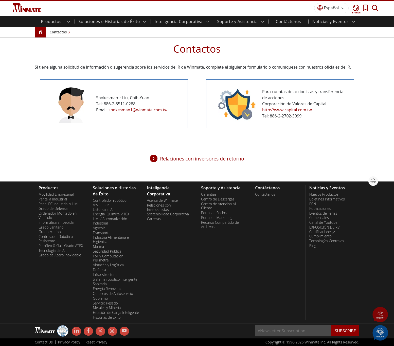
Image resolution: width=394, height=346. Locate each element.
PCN (312, 204)
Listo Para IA (102, 209)
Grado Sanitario (51, 227)
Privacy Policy (69, 342)
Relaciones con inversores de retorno (202, 158)
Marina (98, 246)
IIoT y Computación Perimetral (108, 258)
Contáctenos (288, 21)
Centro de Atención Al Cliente (218, 206)
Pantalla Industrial (53, 199)
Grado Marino (50, 232)
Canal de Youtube (323, 222)
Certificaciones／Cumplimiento (322, 234)
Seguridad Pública (107, 251)
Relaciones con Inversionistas (159, 207)
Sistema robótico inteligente (115, 279)
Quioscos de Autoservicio (113, 293)
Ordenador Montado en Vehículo (58, 215)
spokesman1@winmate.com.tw (138, 110)
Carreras (154, 219)
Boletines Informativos (327, 199)
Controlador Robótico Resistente (56, 238)
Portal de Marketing (216, 217)
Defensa (99, 270)
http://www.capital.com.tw (287, 110)
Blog (312, 245)
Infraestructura (105, 274)
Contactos (58, 32)
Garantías (208, 194)
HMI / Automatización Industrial (110, 221)
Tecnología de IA (52, 250)
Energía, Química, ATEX (111, 214)
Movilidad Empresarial (56, 194)
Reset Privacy (96, 342)
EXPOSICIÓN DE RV (324, 227)
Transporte (101, 233)
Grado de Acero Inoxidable (60, 255)
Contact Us (44, 342)
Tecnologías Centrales (326, 241)
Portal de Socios (214, 213)
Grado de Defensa (53, 208)
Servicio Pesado (105, 303)
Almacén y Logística (108, 265)
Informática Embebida (56, 222)
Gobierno (100, 298)
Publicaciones (320, 208)
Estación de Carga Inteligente (116, 312)
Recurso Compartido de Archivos (220, 224)
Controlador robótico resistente (110, 202)
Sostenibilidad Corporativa (168, 214)
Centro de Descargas (217, 199)
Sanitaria (100, 284)
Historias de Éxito (106, 317)
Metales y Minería (107, 308)
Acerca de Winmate (162, 200)
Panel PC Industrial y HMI (58, 204)
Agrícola (99, 228)
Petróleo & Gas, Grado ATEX (61, 245)
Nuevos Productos (323, 194)
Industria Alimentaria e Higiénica (111, 239)
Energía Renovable (107, 289)
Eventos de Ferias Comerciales (323, 215)
